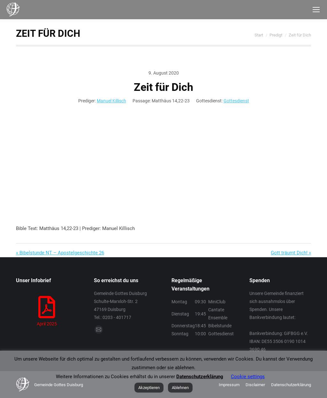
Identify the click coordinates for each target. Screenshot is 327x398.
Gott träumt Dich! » (291, 253)
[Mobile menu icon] (316, 9)
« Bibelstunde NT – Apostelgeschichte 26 (60, 253)
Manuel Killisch (111, 100)
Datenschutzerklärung (199, 376)
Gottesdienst (236, 100)
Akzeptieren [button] (149, 387)
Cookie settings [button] (248, 376)
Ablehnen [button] (180, 387)
